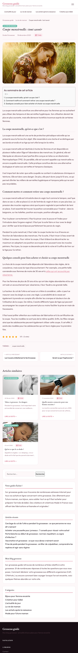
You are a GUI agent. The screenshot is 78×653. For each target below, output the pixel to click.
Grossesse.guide (8, 20)
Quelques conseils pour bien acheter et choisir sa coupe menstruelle (33, 103)
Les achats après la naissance (46, 12)
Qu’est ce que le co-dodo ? (14, 449)
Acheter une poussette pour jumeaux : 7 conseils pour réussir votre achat (37, 530)
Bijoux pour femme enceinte (17, 596)
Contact (5, 651)
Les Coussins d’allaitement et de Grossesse (20, 358)
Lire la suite (10, 416)
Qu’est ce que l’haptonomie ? (63, 358)
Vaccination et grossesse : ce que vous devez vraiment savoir (32, 540)
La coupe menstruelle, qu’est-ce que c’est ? (22, 97)
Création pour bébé (66, 12)
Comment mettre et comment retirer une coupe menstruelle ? (30, 100)
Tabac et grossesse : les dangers (16, 402)
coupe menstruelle (18, 346)
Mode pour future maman (16, 613)
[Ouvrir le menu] (72, 4)
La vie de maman (26, 12)
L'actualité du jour (10, 12)
